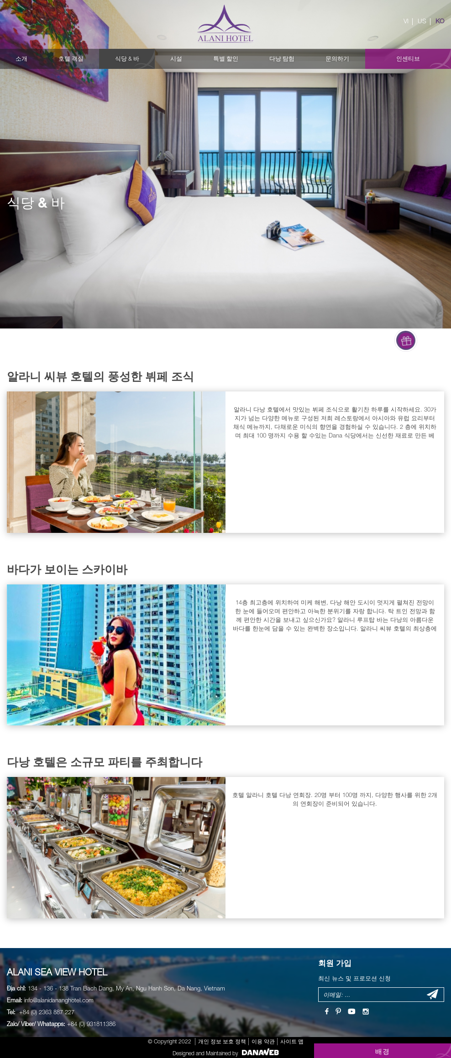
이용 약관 (263, 1041)
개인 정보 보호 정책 (222, 1041)
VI (406, 21)
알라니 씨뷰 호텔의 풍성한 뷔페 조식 (100, 376)
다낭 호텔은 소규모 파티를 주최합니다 (104, 761)
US (422, 21)
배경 (382, 1051)
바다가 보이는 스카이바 (67, 569)
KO (439, 21)
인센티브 (408, 58)
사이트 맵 (292, 1041)
